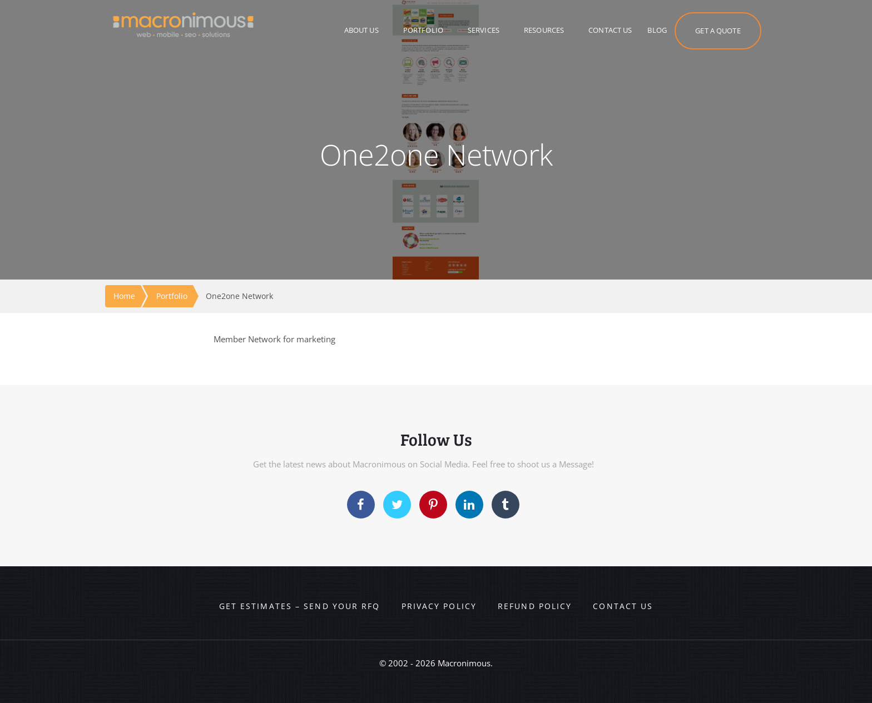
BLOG (657, 30)
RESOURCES (544, 30)
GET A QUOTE (717, 31)
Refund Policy (535, 606)
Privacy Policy (439, 606)
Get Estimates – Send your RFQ (299, 606)
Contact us (623, 606)
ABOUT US (361, 30)
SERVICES (483, 30)
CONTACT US (610, 30)
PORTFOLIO (423, 30)
